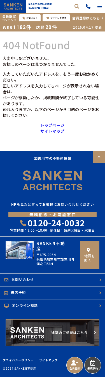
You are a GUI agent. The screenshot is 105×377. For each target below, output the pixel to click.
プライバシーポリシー (18, 360)
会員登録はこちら (86, 17)
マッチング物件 (56, 18)
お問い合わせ (19, 279)
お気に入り (30, 18)
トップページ (52, 125)
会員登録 (74, 365)
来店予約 (92, 365)
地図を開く (89, 255)
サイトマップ (52, 131)
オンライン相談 (21, 305)
